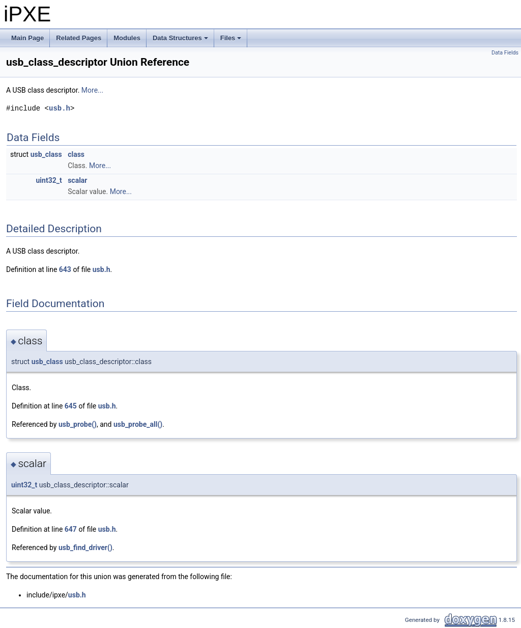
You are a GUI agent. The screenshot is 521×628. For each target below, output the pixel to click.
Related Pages (78, 38)
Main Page (27, 38)
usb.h (59, 108)
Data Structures (181, 40)
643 (65, 269)
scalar (77, 180)
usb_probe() (78, 424)
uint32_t (49, 180)
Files (231, 40)
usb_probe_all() (137, 424)
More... (92, 90)
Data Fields (504, 52)
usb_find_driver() (85, 547)
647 (71, 529)
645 (71, 406)
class (76, 154)
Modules (126, 38)
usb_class (46, 154)
